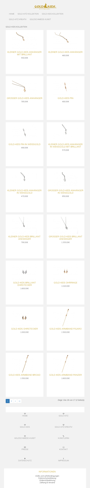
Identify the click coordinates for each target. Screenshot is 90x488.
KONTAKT (63, 448)
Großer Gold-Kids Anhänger (24, 98)
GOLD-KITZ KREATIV (17, 19)
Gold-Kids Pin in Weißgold (24, 144)
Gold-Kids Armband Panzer (65, 374)
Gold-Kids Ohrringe (65, 282)
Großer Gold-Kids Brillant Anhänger (65, 237)
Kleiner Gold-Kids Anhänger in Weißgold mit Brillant (65, 145)
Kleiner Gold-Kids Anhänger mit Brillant (24, 53)
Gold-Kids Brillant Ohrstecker (24, 283)
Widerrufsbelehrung (47, 480)
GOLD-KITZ (63, 415)
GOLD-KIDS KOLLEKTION (52, 14)
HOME (11, 14)
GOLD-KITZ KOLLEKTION (28, 14)
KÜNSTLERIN (63, 437)
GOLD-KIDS (25, 426)
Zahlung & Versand (47, 482)
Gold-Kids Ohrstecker (24, 328)
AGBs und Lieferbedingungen (47, 476)
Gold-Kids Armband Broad (24, 374)
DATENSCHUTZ (25, 460)
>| (19, 401)
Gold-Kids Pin (65, 98)
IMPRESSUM (63, 460)
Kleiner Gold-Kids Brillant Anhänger (24, 237)
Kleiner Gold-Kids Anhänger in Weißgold (24, 191)
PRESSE (25, 448)
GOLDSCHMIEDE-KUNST (40, 19)
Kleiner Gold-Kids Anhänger (65, 52)
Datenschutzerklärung (47, 478)
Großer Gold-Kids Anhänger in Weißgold (65, 191)
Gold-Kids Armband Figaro (65, 328)
